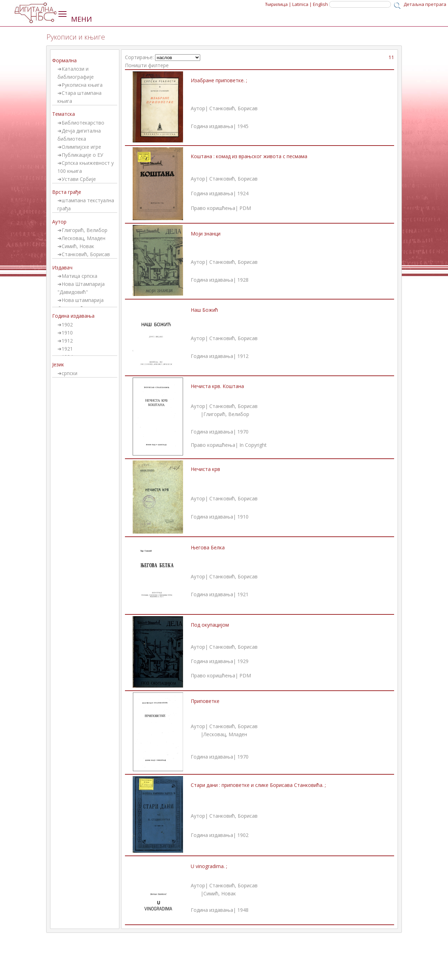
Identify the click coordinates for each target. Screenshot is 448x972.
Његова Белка (208, 547)
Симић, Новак (78, 246)
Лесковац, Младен (83, 238)
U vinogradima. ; (209, 866)
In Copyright (253, 445)
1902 (67, 324)
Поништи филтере (147, 65)
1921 (67, 348)
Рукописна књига (82, 85)
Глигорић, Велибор (84, 230)
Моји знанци (205, 233)
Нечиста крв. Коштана (217, 386)
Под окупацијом (210, 624)
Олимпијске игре (81, 146)
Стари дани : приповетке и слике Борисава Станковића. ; (258, 785)
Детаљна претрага (425, 4)
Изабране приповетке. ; (219, 80)
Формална (64, 60)
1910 (67, 332)
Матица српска (79, 276)
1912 (67, 340)
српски (69, 373)
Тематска (63, 114)
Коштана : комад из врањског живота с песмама (249, 156)
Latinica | (302, 4)
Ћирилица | (278, 4)
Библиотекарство (83, 122)
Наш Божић (204, 310)
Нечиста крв (205, 469)
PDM (245, 208)
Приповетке (205, 701)
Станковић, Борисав (86, 254)
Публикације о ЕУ (82, 155)
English (320, 4)
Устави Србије (79, 179)
